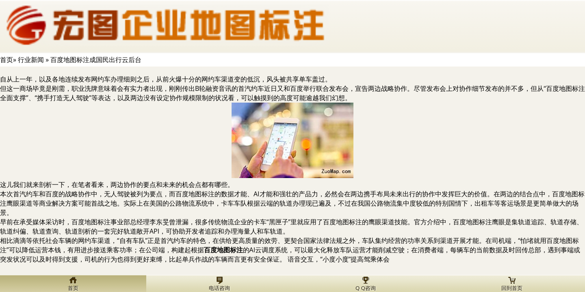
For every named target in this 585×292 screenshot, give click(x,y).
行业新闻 (31, 59)
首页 (6, 59)
